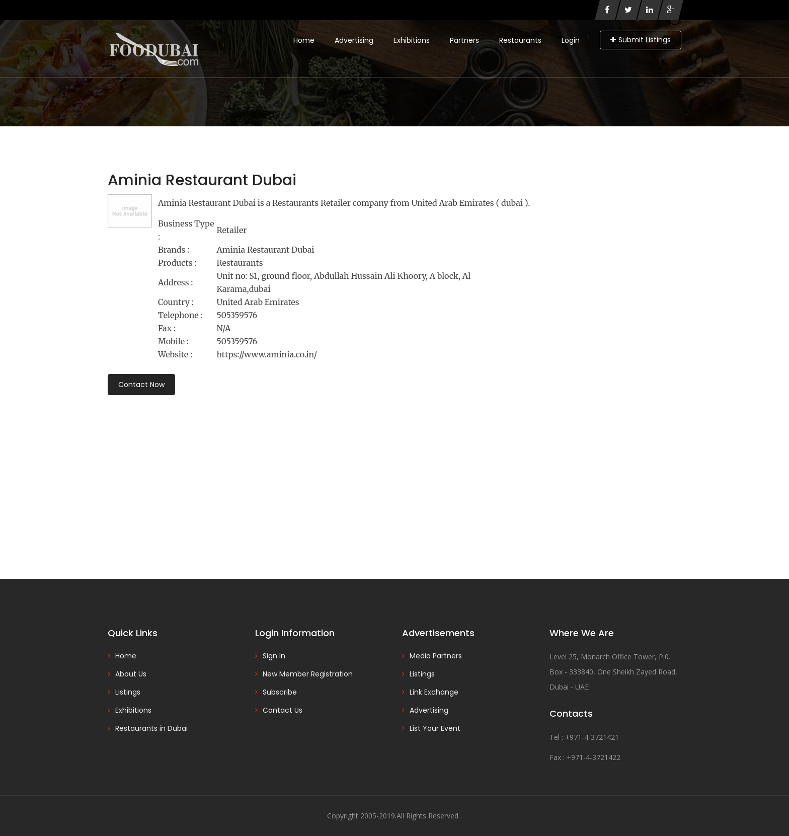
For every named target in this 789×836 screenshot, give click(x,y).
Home (303, 40)
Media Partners (436, 656)
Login (571, 40)
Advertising (354, 40)
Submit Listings (640, 40)
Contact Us (282, 710)
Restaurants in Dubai (151, 728)
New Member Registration (308, 674)
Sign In (274, 656)
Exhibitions (411, 40)
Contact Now (141, 384)
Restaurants (520, 40)
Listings (127, 692)
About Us (130, 674)
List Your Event (435, 728)
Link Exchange (434, 692)
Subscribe (280, 692)
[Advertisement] (394, 473)
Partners (464, 40)
